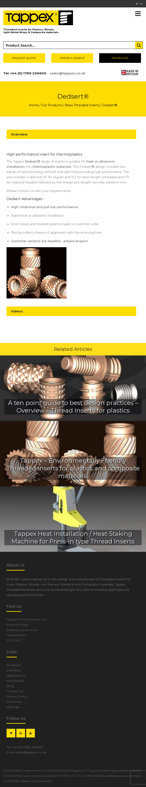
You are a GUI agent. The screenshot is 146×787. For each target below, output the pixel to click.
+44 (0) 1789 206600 (28, 73)
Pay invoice (120, 58)
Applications (16, 675)
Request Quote (24, 58)
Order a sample (72, 58)
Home (34, 105)
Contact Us (15, 691)
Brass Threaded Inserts (82, 105)
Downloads (15, 681)
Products (13, 665)
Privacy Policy (17, 696)
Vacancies (14, 702)
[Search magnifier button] (139, 45)
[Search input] (69, 45)
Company (14, 670)
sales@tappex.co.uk (67, 73)
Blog (10, 686)
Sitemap (13, 707)
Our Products (51, 105)
